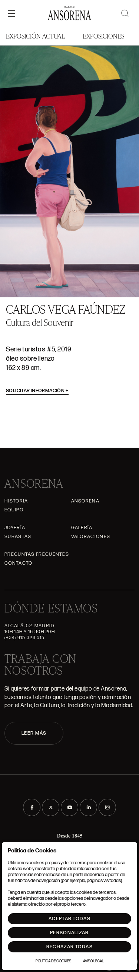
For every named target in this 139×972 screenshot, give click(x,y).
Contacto (18, 563)
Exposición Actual (35, 35)
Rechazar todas (69, 947)
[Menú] (11, 13)
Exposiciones (103, 35)
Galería (82, 528)
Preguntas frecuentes (36, 554)
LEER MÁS (33, 733)
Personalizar (69, 933)
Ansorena (85, 501)
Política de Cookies (53, 961)
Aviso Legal (93, 961)
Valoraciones (90, 537)
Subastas (17, 537)
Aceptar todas (69, 919)
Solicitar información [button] (37, 390)
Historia (16, 501)
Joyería (14, 528)
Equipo (13, 510)
